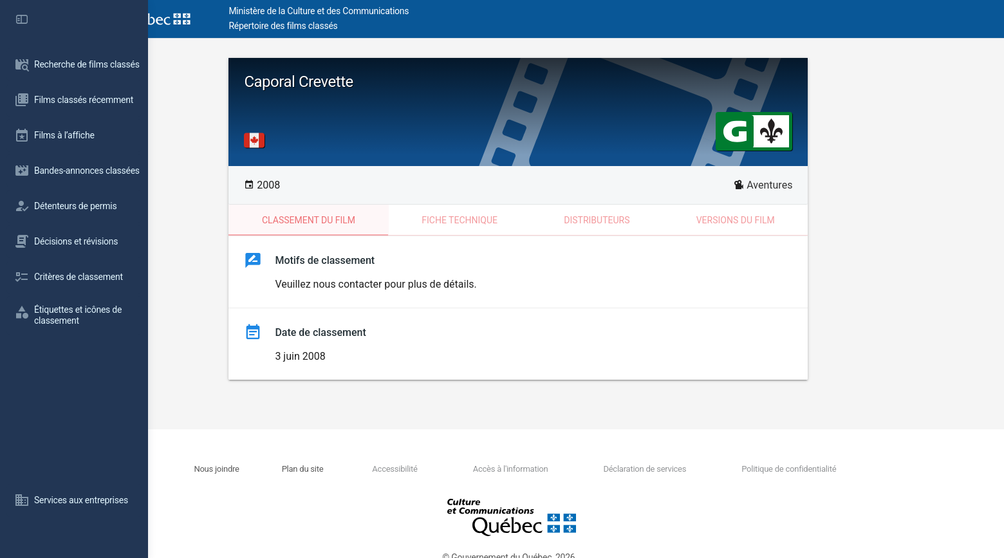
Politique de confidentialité (844, 469)
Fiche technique (517, 220)
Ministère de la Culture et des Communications (380, 11)
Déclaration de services (701, 469)
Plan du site (362, 469)
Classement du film (366, 220)
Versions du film (793, 220)
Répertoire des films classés (344, 26)
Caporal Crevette (356, 82)
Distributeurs (654, 220)
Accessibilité (453, 469)
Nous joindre (276, 469)
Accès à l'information (568, 469)
